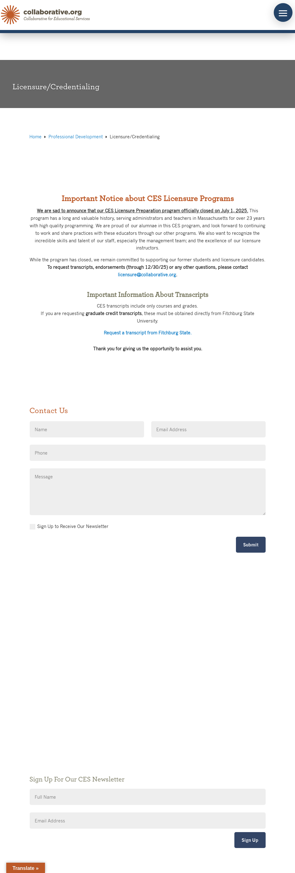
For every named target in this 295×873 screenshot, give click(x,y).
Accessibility (133, 725)
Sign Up (250, 840)
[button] (283, 12)
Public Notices (135, 697)
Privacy (127, 715)
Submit (250, 544)
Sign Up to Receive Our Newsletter (69, 526)
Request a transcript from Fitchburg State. (148, 332)
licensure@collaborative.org (147, 274)
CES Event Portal (137, 734)
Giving (126, 706)
